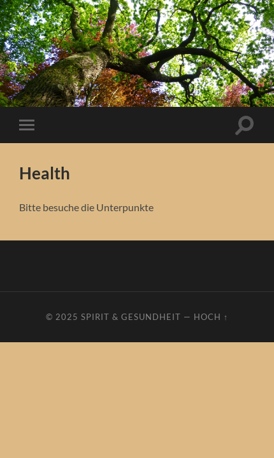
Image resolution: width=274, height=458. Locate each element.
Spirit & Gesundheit (131, 317)
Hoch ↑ (211, 317)
